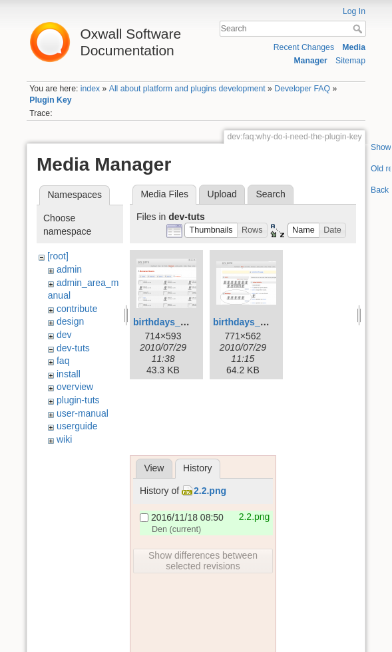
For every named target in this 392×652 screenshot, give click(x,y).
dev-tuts (73, 348)
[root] (58, 256)
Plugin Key (50, 100)
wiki (64, 439)
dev (64, 334)
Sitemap (350, 60)
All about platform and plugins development (187, 88)
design (70, 321)
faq (63, 360)
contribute (77, 308)
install (69, 374)
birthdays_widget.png (261, 322)
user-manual (82, 413)
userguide (77, 426)
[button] (211, 230)
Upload (222, 194)
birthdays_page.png (177, 322)
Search (359, 28)
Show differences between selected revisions (203, 560)
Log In (354, 11)
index (90, 88)
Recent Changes (304, 47)
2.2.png (210, 490)
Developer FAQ (302, 88)
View (154, 468)
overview (75, 386)
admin (69, 269)
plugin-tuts (78, 400)
